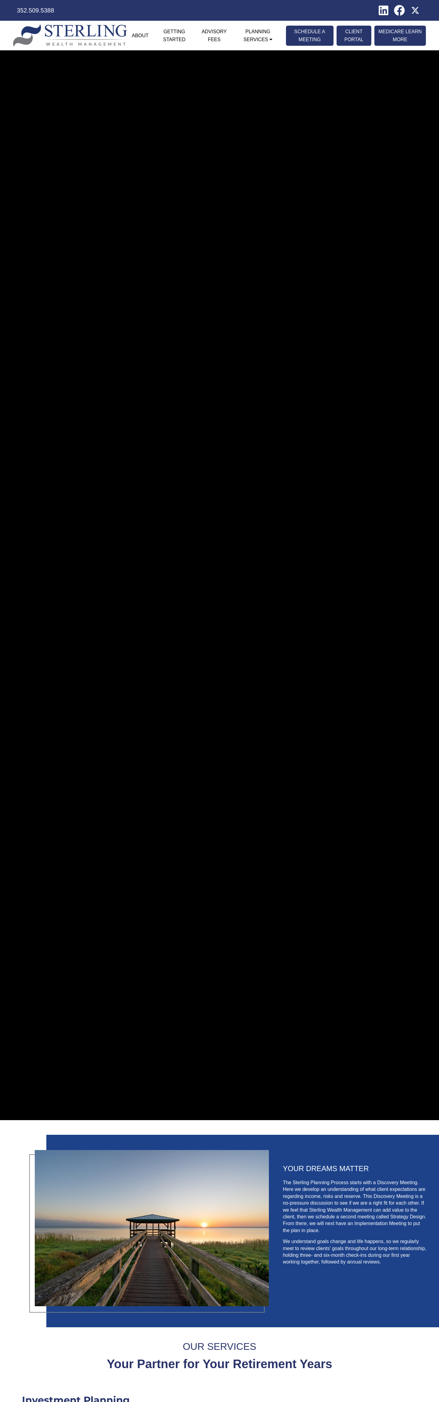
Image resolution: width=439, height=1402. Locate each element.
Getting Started (174, 35)
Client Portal (353, 35)
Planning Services (257, 35)
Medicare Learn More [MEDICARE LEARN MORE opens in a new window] (400, 35)
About (140, 35)
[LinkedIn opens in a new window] (383, 10)
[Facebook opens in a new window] (399, 10)
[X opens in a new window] (415, 10)
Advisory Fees (214, 35)
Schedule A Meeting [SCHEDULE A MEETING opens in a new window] (309, 35)
